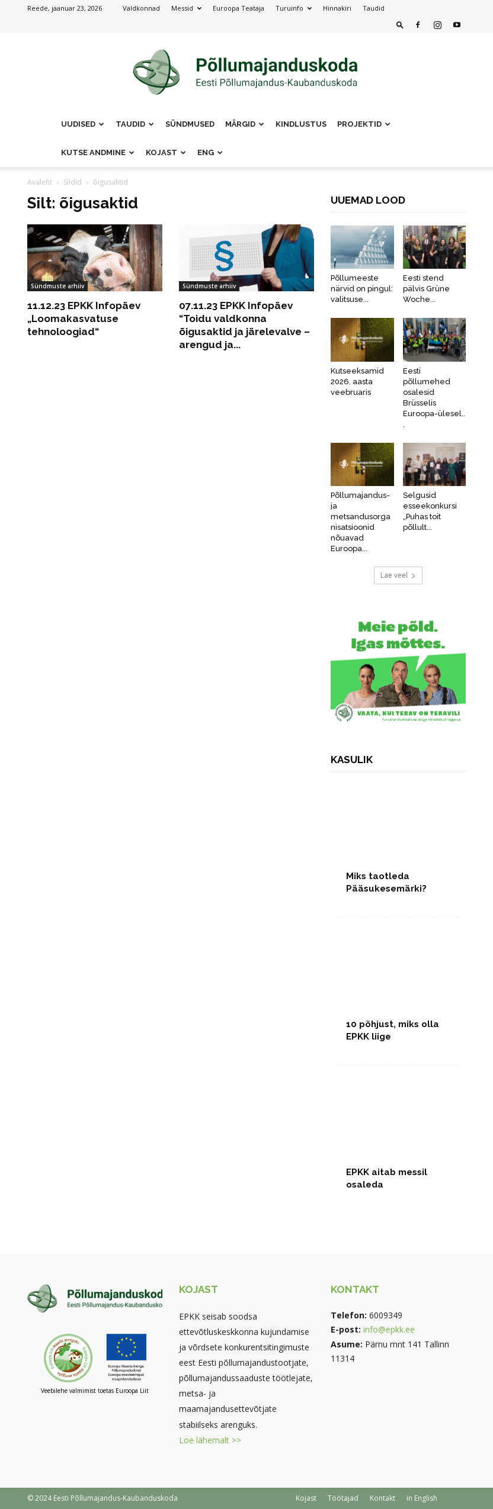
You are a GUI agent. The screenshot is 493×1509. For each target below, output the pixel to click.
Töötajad (343, 1498)
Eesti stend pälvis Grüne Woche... (426, 289)
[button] (400, 24)
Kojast (166, 152)
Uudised (82, 124)
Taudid (374, 8)
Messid (186, 8)
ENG (210, 152)
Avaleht (39, 182)
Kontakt (382, 1498)
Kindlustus (301, 124)
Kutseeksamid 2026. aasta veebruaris (357, 381)
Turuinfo (294, 8)
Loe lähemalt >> (210, 1440)
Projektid (363, 124)
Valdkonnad (141, 8)
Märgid (244, 124)
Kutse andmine (98, 152)
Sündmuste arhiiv (57, 286)
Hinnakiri (337, 8)
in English (421, 1498)
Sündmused (190, 124)
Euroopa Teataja (238, 8)
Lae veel (398, 575)
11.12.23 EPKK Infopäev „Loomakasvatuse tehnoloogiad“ (83, 318)
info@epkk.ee (389, 1329)
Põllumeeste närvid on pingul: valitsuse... (362, 289)
